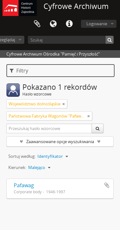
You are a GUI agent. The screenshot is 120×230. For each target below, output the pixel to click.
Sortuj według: (22, 156)
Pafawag (24, 185)
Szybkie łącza (69, 24)
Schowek (37, 24)
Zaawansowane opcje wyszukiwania (60, 141)
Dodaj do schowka (107, 185)
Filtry (19, 70)
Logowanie (96, 24)
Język (53, 24)
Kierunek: (17, 167)
